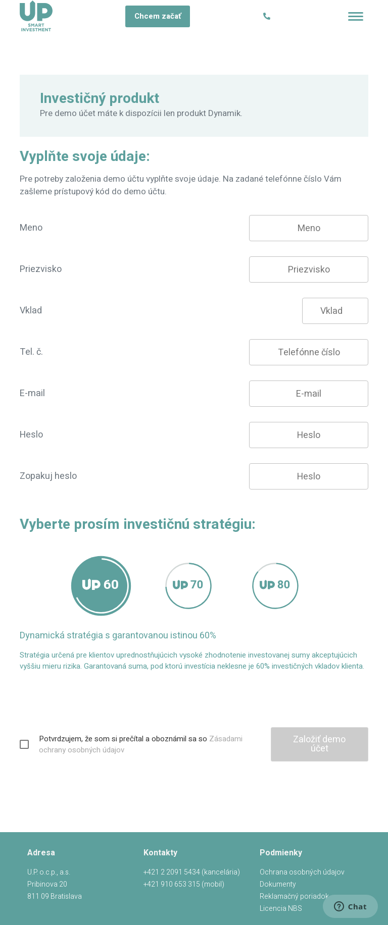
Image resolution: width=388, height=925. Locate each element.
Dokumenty (278, 884)
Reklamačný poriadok (294, 896)
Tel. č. (31, 352)
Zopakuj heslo (48, 476)
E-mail (32, 393)
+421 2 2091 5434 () (191, 872)
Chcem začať (157, 16)
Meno (31, 228)
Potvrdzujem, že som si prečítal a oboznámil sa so (141, 744)
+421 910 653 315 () (183, 884)
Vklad (31, 310)
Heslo (31, 435)
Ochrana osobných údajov (302, 872)
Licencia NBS (281, 908)
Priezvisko (41, 269)
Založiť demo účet (319, 744)
